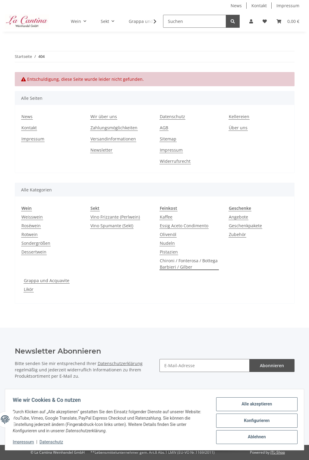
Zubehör (237, 234)
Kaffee (166, 217)
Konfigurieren (254, 420)
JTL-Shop (277, 452)
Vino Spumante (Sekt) (111, 225)
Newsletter (101, 150)
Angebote (238, 217)
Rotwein (29, 234)
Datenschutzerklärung (120, 363)
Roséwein (31, 225)
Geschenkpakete (245, 225)
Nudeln (167, 243)
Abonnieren (272, 365)
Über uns (238, 128)
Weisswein (32, 217)
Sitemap (168, 139)
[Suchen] (194, 21)
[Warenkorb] (288, 21)
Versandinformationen (113, 139)
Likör (28, 289)
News (236, 5)
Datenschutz (172, 116)
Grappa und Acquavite (46, 280)
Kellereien (239, 116)
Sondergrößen (35, 243)
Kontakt (259, 5)
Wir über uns (103, 116)
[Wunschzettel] (265, 21)
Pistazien (169, 252)
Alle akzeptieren (254, 404)
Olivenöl (168, 234)
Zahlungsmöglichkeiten (113, 128)
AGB (164, 128)
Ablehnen (254, 436)
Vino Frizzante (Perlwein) (115, 217)
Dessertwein (33, 252)
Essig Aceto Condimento (184, 225)
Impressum (287, 5)
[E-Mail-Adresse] (204, 365)
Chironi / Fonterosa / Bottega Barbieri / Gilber (189, 264)
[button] (251, 21)
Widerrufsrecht (175, 161)
